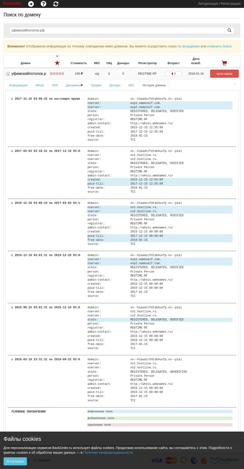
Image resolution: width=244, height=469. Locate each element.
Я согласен (15, 461)
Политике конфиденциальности (107, 452)
